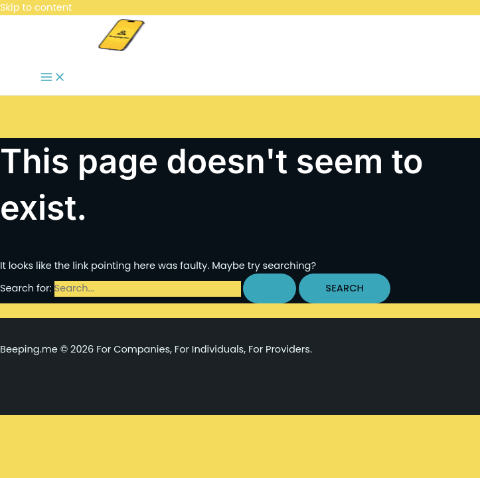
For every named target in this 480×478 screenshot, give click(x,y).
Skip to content (36, 7)
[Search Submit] (269, 288)
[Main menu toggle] (53, 78)
